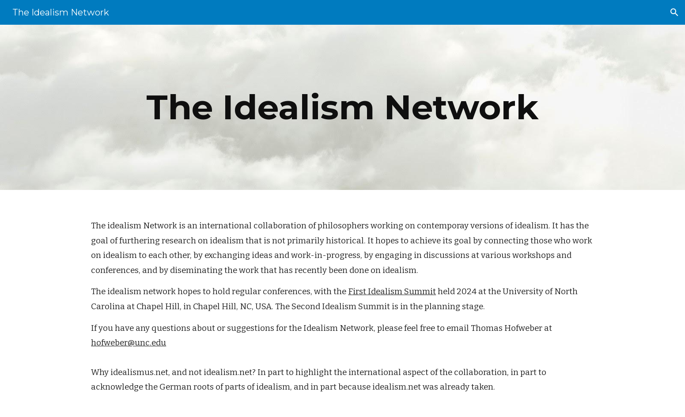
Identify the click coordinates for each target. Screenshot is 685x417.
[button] (674, 12)
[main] (342, 107)
